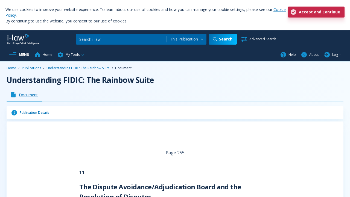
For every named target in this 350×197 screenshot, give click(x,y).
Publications (31, 68)
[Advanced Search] (258, 39)
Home (11, 68)
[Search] (121, 39)
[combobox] (186, 39)
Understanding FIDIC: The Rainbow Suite (78, 68)
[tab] (24, 95)
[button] (71, 54)
